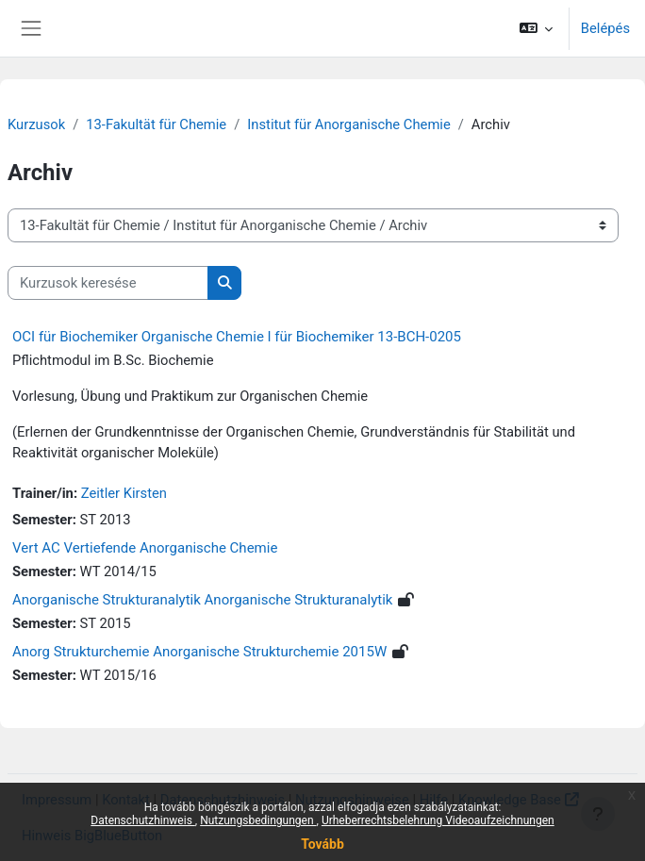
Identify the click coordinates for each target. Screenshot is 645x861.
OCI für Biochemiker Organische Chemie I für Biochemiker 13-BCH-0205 (236, 336)
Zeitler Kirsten (124, 493)
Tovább (322, 844)
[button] (535, 28)
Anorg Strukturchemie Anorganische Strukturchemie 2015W (199, 651)
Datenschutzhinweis (143, 820)
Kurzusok (36, 124)
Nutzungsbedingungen (258, 820)
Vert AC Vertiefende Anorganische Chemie (144, 547)
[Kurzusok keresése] (108, 283)
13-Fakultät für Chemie (156, 124)
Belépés (605, 28)
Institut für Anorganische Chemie (348, 124)
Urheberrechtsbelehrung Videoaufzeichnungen (438, 820)
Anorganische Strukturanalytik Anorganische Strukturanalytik (202, 599)
